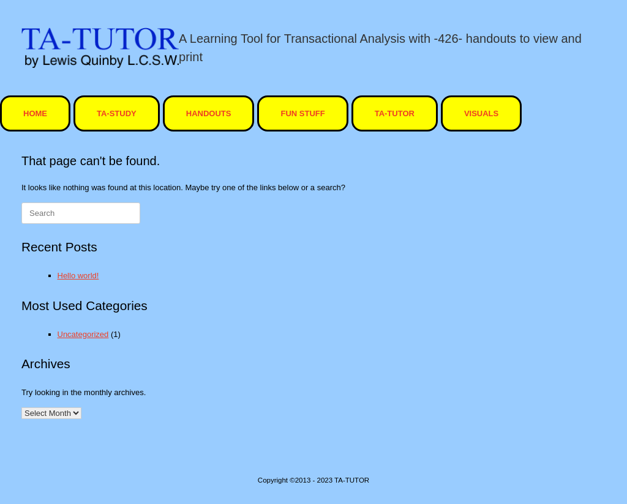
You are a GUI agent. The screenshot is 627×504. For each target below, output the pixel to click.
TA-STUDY (117, 113)
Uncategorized (83, 334)
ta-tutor (395, 113)
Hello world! (78, 275)
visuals (481, 113)
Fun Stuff (302, 113)
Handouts (208, 113)
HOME (35, 113)
